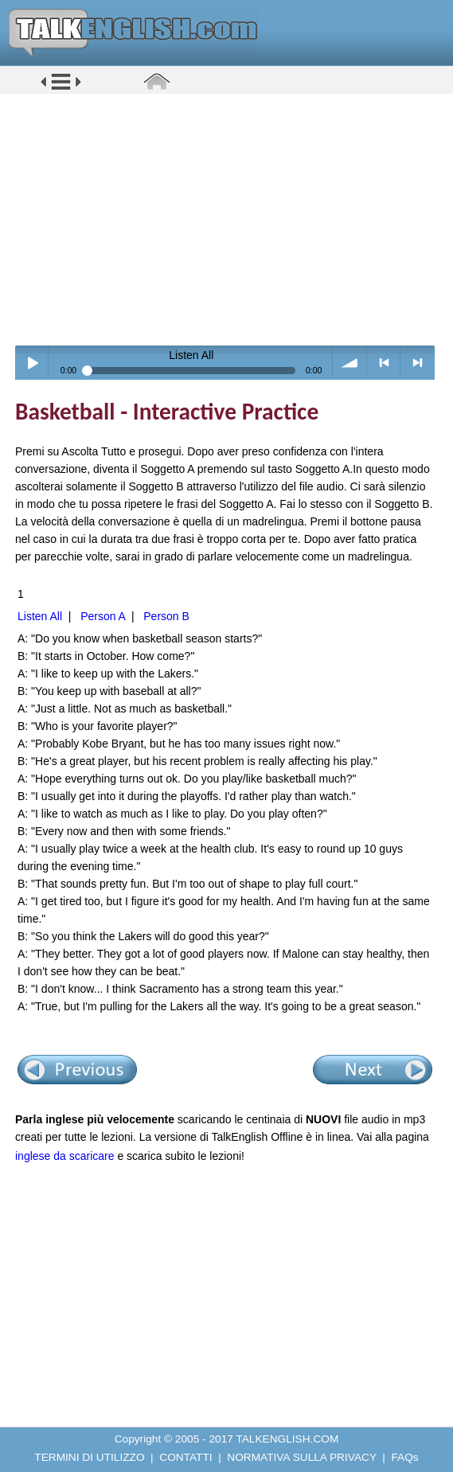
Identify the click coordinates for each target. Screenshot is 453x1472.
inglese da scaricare (65, 1156)
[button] (61, 89)
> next (417, 362)
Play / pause (32, 362)
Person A (102, 616)
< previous (384, 362)
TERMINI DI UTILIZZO (89, 1457)
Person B (166, 616)
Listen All (40, 616)
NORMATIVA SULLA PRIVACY (301, 1457)
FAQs (405, 1457)
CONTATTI (185, 1457)
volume (349, 362)
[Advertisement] (232, 218)
